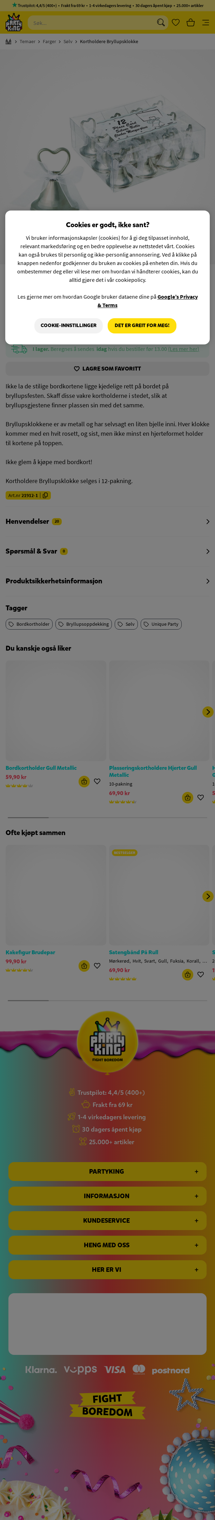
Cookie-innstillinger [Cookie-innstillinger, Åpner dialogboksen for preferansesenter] (68, 326)
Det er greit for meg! (142, 326)
